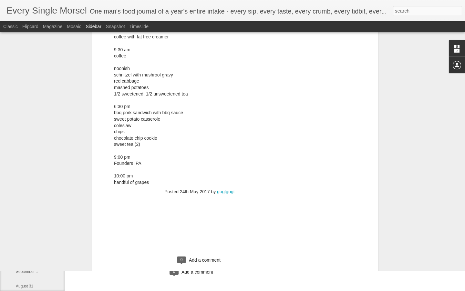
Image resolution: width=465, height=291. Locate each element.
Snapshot (115, 26)
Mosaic (74, 26)
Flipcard (30, 26)
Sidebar (93, 26)
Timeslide (139, 26)
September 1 (27, 271)
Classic (10, 26)
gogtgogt (226, 136)
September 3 (27, 242)
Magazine (53, 26)
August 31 (24, 286)
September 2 (27, 257)
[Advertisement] (199, 178)
